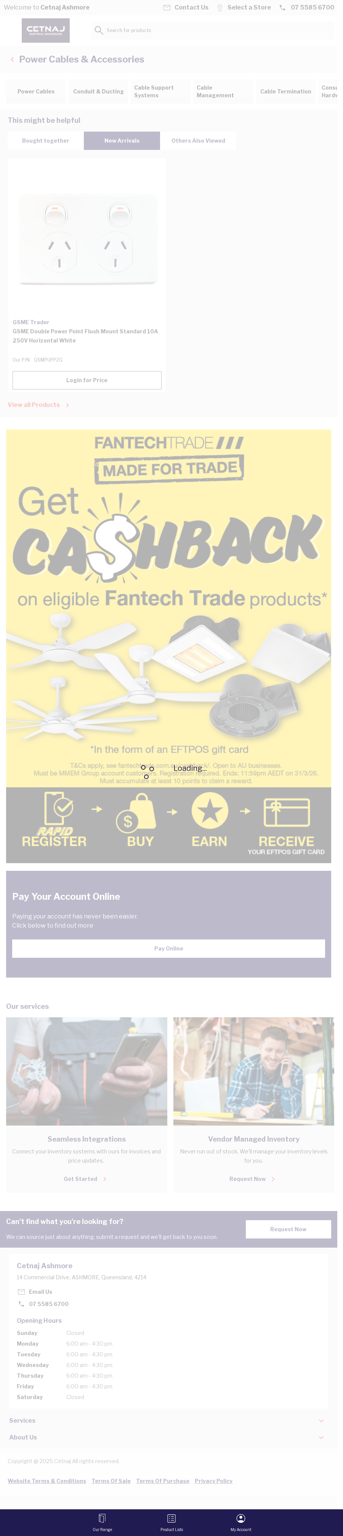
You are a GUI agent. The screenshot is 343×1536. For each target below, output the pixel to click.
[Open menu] (102, 1522)
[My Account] (241, 1522)
